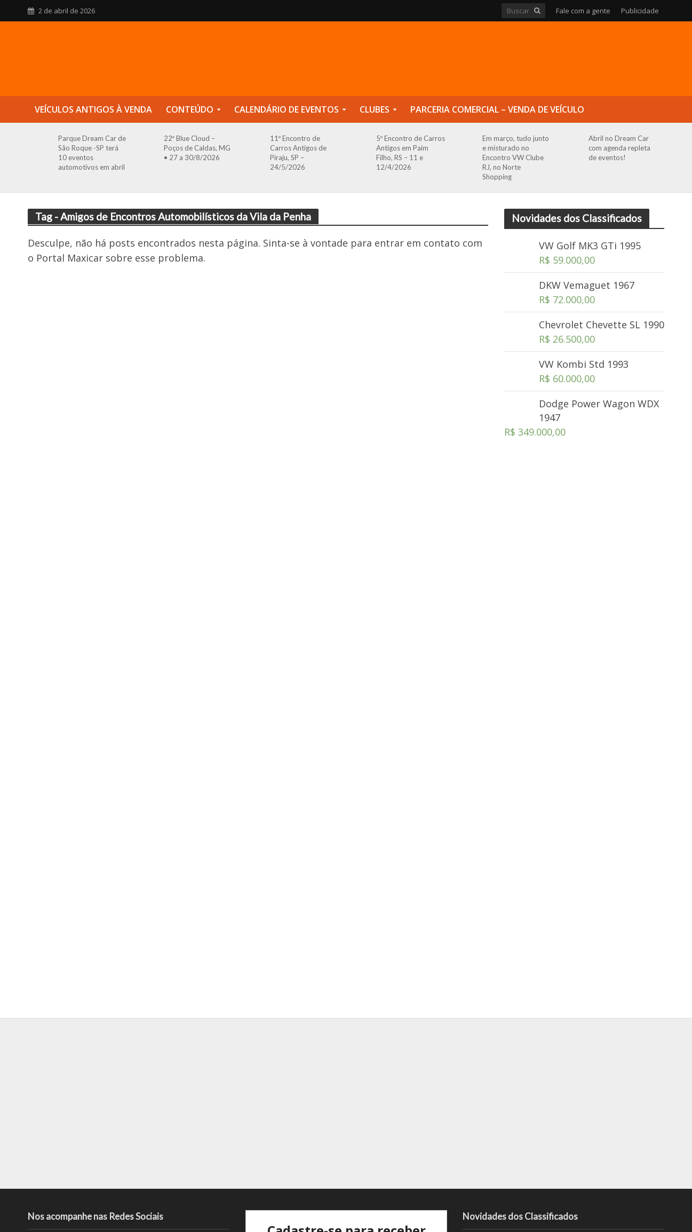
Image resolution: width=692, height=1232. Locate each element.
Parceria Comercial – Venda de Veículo (497, 109)
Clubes (374, 109)
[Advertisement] (584, 633)
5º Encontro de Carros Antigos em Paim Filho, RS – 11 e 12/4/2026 (410, 152)
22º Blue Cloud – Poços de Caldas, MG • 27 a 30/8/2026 (197, 148)
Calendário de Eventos (286, 109)
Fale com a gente (583, 10)
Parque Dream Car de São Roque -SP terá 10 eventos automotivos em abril (92, 152)
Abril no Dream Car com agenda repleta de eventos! (619, 148)
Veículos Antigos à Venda (93, 109)
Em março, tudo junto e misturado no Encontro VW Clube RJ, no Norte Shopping (515, 157)
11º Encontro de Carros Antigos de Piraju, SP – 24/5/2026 (298, 152)
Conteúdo (189, 109)
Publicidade (640, 10)
